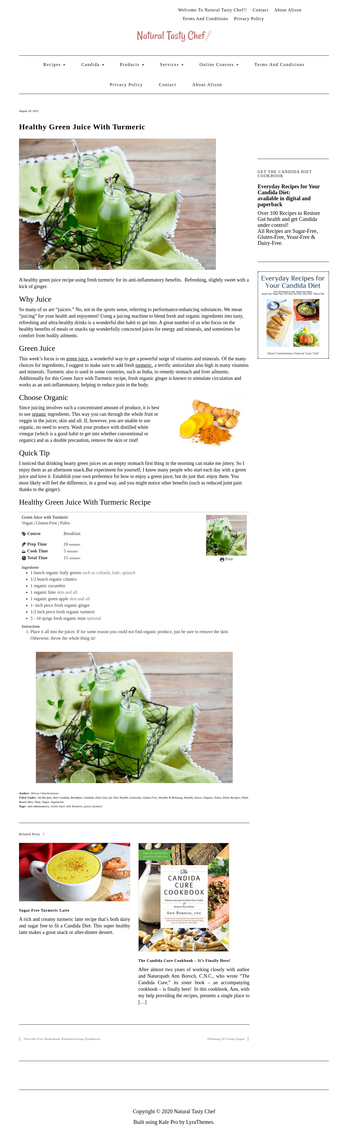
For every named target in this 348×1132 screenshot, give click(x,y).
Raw (30, 801)
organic (39, 414)
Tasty (38, 801)
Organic (208, 797)
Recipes (55, 64)
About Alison (288, 10)
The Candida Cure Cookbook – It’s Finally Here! (184, 961)
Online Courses (219, 64)
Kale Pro (168, 1122)
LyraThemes (199, 1122)
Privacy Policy (249, 18)
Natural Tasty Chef (194, 1111)
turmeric (143, 365)
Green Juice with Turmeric (67, 806)
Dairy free (101, 797)
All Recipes (45, 797)
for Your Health (118, 797)
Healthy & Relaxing (170, 797)
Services (172, 64)
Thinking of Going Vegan (226, 1038)
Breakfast (76, 797)
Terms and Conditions (205, 18)
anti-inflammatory (38, 806)
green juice (77, 358)
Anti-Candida (61, 797)
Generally (135, 797)
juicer (87, 806)
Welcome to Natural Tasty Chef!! (212, 10)
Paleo (218, 797)
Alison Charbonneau (45, 793)
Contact (260, 10)
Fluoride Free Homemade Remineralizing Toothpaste (62, 1038)
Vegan (45, 801)
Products (132, 64)
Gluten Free (149, 797)
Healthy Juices (192, 797)
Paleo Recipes (231, 797)
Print (226, 559)
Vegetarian (57, 801)
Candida (92, 64)
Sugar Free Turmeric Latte (44, 910)
